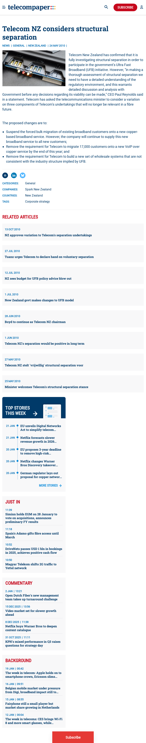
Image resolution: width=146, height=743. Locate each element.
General (19, 45)
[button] (142, 7)
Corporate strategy (37, 201)
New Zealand (34, 195)
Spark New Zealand (38, 189)
